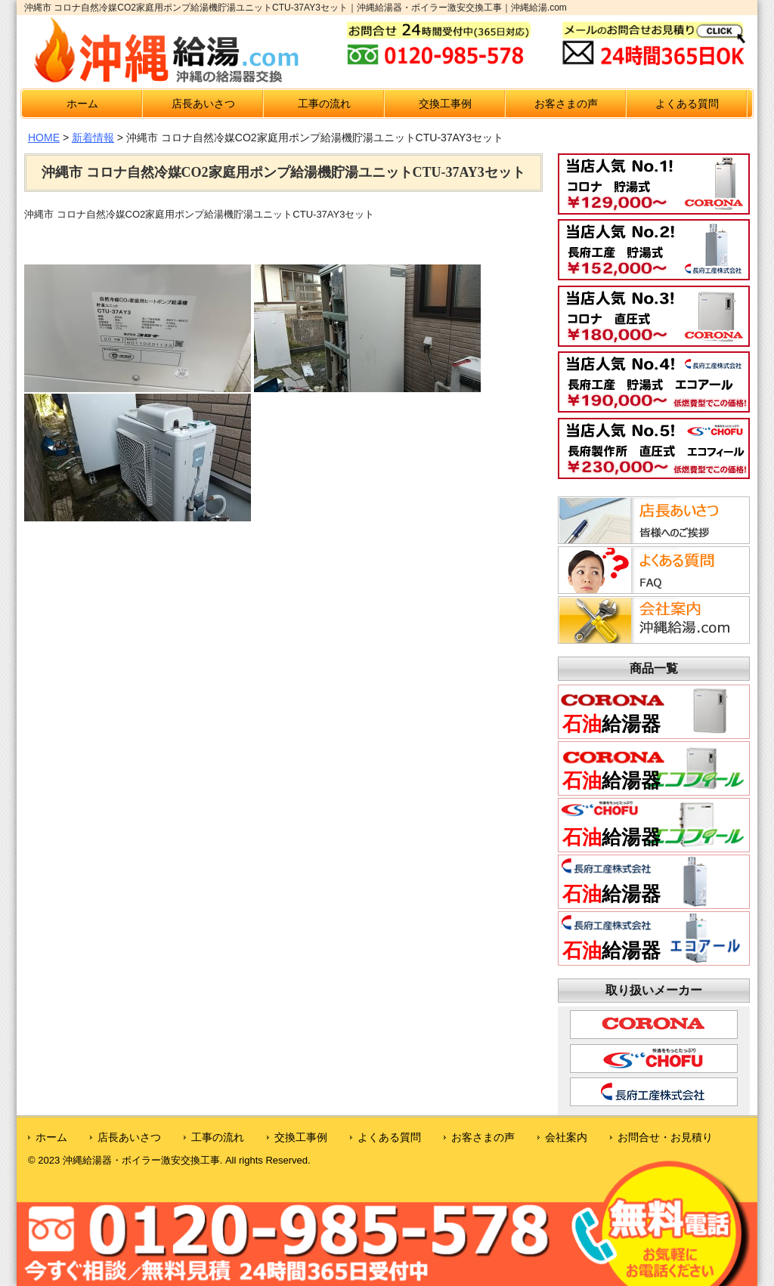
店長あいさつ (203, 103)
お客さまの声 (566, 103)
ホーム (82, 103)
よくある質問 (687, 103)
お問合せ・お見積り (665, 1137)
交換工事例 (445, 103)
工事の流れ (324, 103)
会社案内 (566, 1137)
